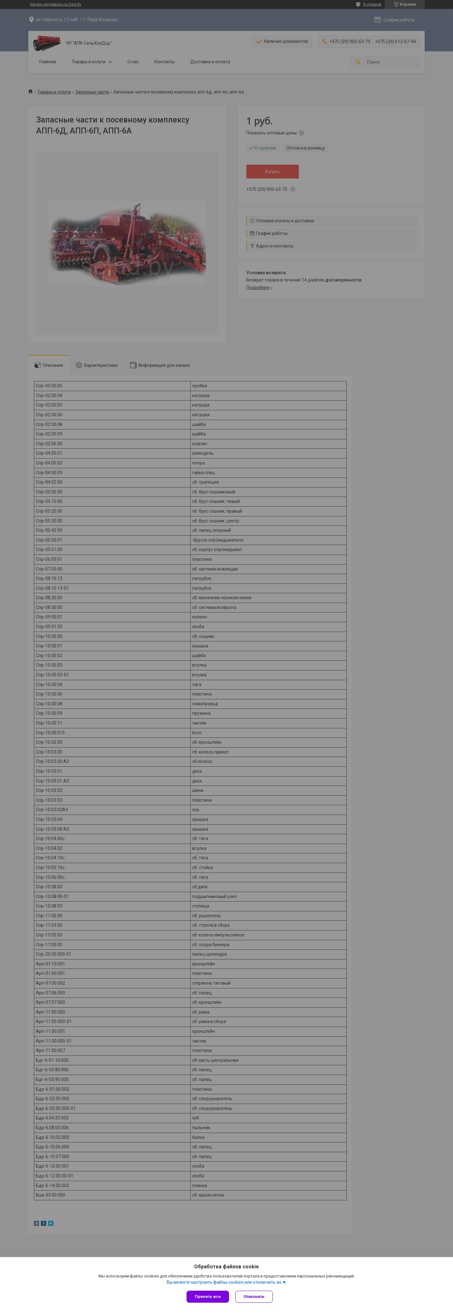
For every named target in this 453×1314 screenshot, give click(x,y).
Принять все (208, 1296)
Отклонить (254, 1296)
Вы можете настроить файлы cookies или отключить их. (224, 1282)
